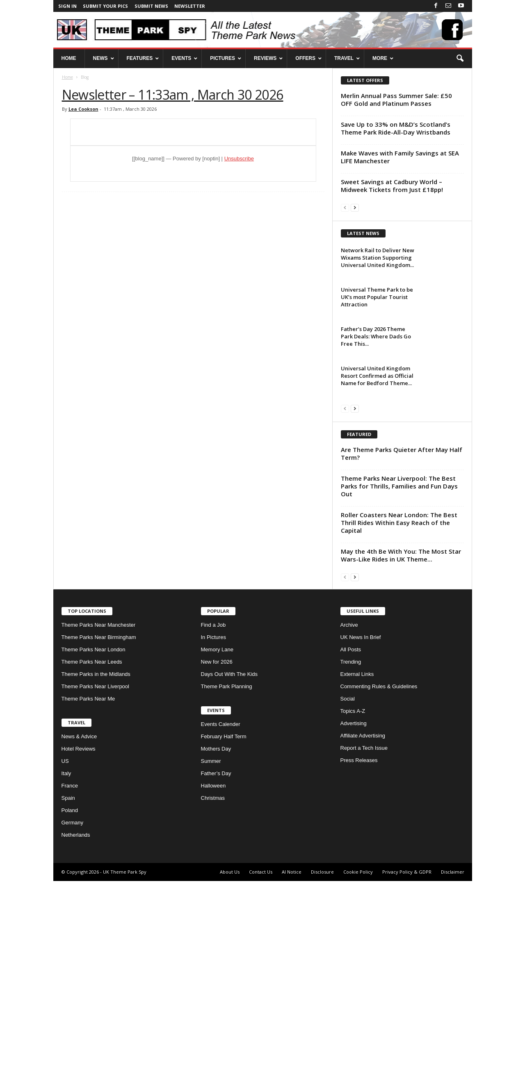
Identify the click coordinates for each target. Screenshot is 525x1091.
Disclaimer (452, 1082)
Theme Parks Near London (94, 859)
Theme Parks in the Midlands (96, 884)
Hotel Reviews (79, 959)
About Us (230, 1082)
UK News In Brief (360, 847)
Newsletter (189, 6)
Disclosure (322, 1082)
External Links (357, 884)
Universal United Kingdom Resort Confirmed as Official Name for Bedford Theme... (377, 481)
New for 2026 (217, 872)
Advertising (353, 933)
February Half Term (224, 946)
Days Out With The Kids (229, 884)
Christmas (213, 1008)
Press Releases (359, 970)
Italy (66, 983)
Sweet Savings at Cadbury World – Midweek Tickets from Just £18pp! (392, 186)
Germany (72, 1032)
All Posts (350, 859)
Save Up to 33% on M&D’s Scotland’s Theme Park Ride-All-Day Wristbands (395, 128)
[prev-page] (345, 207)
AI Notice (291, 1082)
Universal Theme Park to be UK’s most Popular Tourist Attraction (377, 402)
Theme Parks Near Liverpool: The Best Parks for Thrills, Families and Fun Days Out (399, 696)
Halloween (213, 996)
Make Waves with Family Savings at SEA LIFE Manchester (400, 157)
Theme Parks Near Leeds (92, 872)
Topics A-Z (352, 921)
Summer (211, 971)
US (65, 971)
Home (67, 77)
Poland (70, 1020)
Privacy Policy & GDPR (406, 1082)
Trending (350, 872)
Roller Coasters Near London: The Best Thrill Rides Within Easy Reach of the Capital (399, 732)
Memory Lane (217, 859)
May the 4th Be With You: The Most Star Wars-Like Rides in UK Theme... (401, 765)
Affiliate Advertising (363, 946)
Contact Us (260, 1082)
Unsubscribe (239, 158)
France (70, 996)
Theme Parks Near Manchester (99, 835)
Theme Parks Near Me (88, 909)
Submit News (151, 6)
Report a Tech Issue (364, 958)
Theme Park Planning (226, 896)
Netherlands (76, 1045)
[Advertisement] (401, 272)
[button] (460, 59)
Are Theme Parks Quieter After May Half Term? (401, 663)
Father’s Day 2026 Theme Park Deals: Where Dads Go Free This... (376, 441)
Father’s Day (216, 983)
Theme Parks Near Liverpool (95, 896)
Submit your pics (105, 6)
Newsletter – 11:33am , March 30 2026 (172, 94)
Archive (349, 835)
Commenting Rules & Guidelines (379, 896)
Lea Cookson (83, 109)
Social (347, 909)
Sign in (67, 6)
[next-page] (355, 207)
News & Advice (79, 946)
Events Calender (220, 934)
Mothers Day (216, 959)
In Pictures (213, 847)
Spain (68, 1008)
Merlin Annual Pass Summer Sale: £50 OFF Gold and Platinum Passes (396, 99)
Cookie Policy (358, 1082)
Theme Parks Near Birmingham (99, 847)
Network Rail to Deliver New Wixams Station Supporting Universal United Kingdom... (377, 362)
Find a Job (213, 835)
